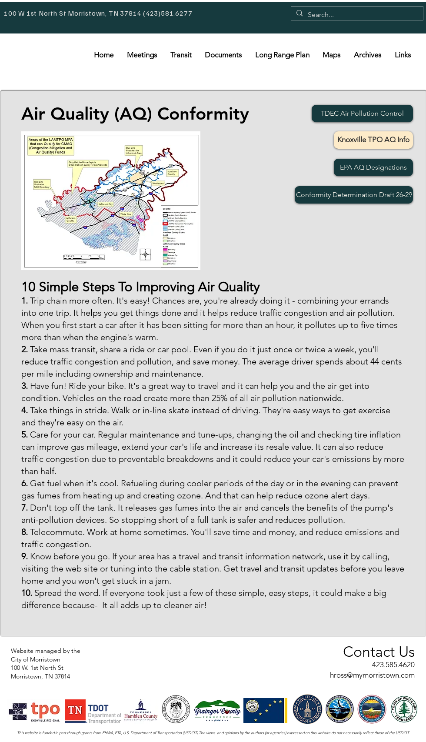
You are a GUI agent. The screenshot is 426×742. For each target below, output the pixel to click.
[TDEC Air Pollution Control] (362, 113)
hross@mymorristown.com (372, 675)
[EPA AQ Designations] (373, 167)
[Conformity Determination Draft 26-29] (354, 195)
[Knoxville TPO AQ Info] (373, 140)
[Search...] (356, 15)
